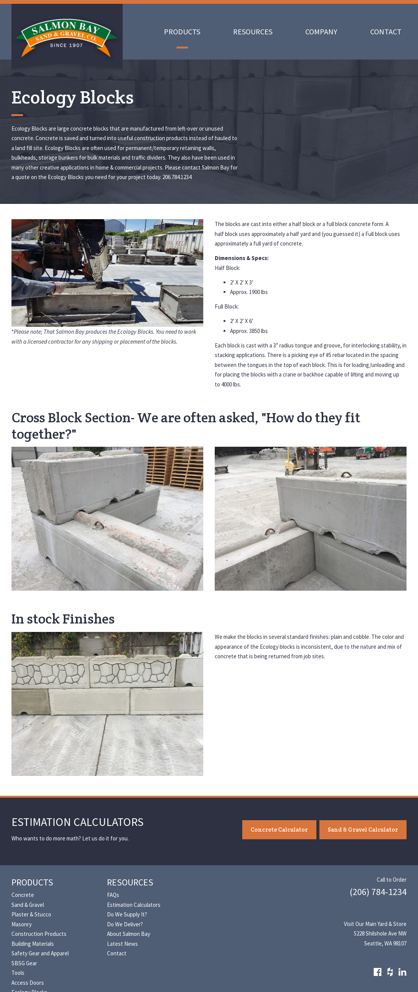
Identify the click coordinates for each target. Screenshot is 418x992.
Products (182, 31)
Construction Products (38, 933)
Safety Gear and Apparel (40, 953)
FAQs (113, 894)
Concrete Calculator (279, 829)
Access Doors (27, 982)
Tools (17, 972)
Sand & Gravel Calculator (363, 829)
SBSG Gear (24, 963)
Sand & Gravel (27, 904)
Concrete (22, 894)
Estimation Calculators (133, 904)
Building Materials (32, 943)
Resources (252, 31)
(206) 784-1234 (378, 892)
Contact (386, 31)
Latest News (122, 943)
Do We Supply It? (127, 914)
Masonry (21, 924)
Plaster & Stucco (31, 914)
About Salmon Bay (128, 933)
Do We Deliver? (125, 924)
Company (321, 31)
